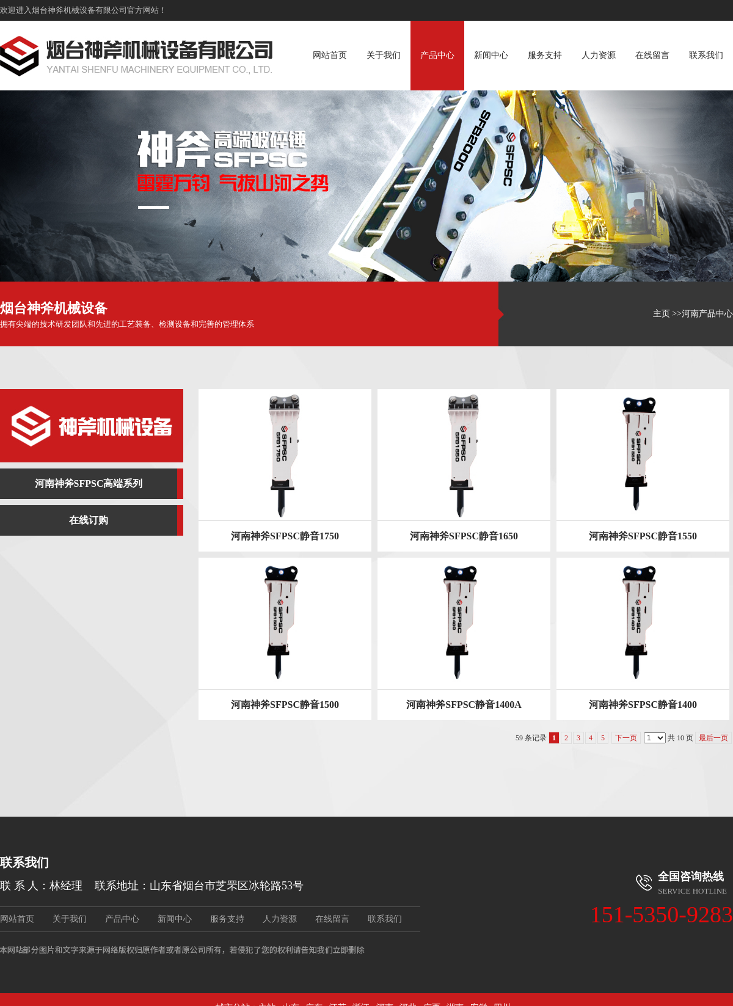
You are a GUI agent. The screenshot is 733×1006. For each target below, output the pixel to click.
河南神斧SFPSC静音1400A (463, 704)
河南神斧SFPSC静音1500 (285, 704)
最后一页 (713, 738)
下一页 (626, 738)
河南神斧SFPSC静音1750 (285, 536)
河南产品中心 (707, 313)
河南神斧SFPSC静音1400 (643, 704)
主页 (661, 313)
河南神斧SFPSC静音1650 (464, 536)
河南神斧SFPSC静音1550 (643, 536)
